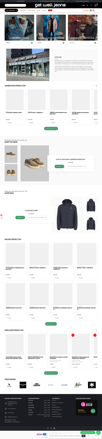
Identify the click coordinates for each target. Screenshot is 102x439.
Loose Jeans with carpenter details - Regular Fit (15, 268)
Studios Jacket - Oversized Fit (35, 112)
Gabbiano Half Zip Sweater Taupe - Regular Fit (58, 113)
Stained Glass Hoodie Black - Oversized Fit (60, 268)
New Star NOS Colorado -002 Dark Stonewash (58, 358)
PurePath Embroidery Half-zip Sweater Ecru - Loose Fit (35, 358)
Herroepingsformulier (57, 416)
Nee (89, 436)
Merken (44, 10)
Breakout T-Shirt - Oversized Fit (85, 268)
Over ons (54, 400)
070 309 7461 (11, 413)
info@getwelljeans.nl (12, 417)
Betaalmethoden (56, 407)
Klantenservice (55, 412)
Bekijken (59, 166)
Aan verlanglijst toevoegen (76, 166)
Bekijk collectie (51, 128)
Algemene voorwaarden (57, 402)
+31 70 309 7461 (11, 408)
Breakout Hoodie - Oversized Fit (38, 268)
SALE (50, 10)
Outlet (38, 10)
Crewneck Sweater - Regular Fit (14, 308)
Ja (83, 436)
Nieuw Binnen (31, 10)
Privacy (53, 405)
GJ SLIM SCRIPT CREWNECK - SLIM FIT (14, 112)
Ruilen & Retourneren (57, 409)
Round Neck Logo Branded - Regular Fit (62, 308)
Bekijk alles (51, 324)
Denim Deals (23, 10)
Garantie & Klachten (56, 414)
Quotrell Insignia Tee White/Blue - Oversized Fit (80, 113)
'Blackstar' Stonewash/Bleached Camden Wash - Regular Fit (80, 358)
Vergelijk (9, 122)
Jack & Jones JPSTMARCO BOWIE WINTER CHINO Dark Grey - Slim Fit (14, 358)
